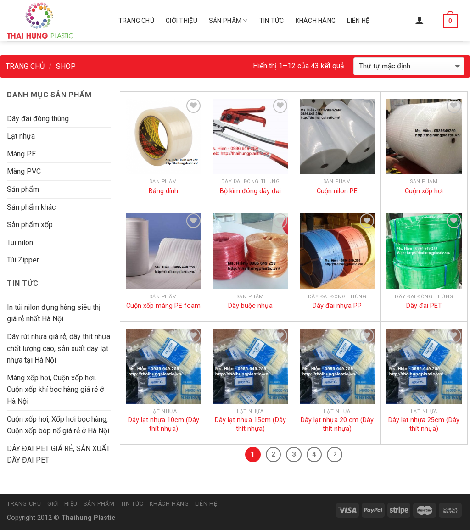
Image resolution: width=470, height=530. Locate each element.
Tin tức (271, 20)
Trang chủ (136, 20)
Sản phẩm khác (31, 207)
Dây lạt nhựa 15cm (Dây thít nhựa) (250, 424)
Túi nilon (20, 242)
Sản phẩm (228, 20)
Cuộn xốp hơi (424, 191)
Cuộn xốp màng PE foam (163, 306)
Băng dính (163, 191)
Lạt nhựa (21, 136)
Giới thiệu (181, 20)
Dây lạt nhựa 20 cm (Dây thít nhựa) (337, 424)
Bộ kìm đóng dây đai (250, 191)
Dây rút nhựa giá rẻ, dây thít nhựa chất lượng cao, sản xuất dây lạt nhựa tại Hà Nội (58, 348)
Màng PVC (24, 171)
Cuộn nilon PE (337, 191)
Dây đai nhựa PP (337, 306)
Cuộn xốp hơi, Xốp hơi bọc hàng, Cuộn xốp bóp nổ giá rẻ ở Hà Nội (58, 425)
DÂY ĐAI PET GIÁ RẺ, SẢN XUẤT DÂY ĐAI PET (58, 454)
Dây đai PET (424, 306)
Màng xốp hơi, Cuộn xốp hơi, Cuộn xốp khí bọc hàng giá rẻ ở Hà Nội (55, 390)
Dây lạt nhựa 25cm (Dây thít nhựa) (423, 424)
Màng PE (21, 154)
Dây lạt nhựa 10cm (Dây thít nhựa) (163, 424)
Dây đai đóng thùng (38, 118)
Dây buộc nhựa (250, 306)
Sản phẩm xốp (30, 224)
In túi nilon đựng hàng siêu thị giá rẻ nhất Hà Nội (54, 313)
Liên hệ (358, 20)
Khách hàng (316, 20)
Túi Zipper (23, 260)
